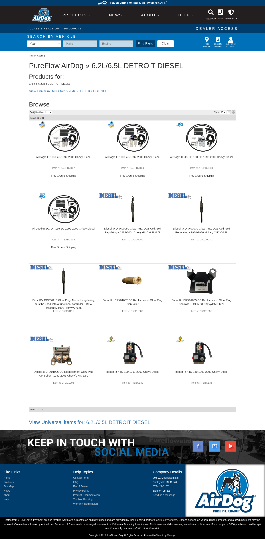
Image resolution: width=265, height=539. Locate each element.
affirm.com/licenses (199, 524)
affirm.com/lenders (166, 519)
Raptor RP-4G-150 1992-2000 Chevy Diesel (201, 371)
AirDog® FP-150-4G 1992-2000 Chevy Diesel (63, 156)
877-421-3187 (161, 486)
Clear (165, 43)
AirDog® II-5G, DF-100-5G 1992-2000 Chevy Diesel (201, 156)
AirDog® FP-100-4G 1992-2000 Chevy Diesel (132, 156)
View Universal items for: (68, 91)
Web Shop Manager (166, 535)
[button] (150, 15)
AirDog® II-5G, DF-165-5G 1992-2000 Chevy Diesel (63, 228)
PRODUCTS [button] (76, 15)
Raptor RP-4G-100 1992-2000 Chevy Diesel (132, 371)
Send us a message (164, 495)
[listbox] (44, 44)
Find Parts (145, 43)
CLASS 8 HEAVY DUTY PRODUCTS (56, 28)
